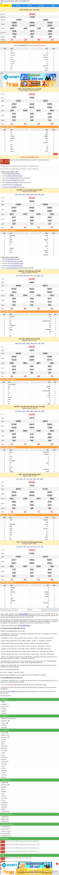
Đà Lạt (3, 755)
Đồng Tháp (4, 757)
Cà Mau (3, 752)
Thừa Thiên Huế (5, 811)
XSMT (29, 5)
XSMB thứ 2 (25, 191)
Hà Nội (3, 702)
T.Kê (53, 5)
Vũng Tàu (3, 777)
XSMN (17, 5)
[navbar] (1, 3)
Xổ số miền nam (4, 730)
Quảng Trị (3, 809)
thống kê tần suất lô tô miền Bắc (15, 261)
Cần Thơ (3, 732)
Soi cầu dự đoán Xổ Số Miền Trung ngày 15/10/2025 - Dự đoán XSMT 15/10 (22, 844)
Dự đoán (41, 5)
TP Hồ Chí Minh (5, 761)
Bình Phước (4, 748)
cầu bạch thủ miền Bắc (12, 182)
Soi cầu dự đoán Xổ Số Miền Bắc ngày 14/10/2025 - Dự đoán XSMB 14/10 (19, 166)
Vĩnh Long (3, 775)
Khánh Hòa (4, 784)
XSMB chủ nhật (25, 272)
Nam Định (3, 711)
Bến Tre (3, 743)
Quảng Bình (4, 802)
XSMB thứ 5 (25, 475)
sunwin (2, 73)
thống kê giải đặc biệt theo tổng (15, 265)
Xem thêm (29, 609)
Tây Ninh (3, 768)
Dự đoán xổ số (4, 838)
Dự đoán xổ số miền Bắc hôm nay (29, 157)
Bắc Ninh (3, 706)
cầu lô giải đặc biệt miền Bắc (14, 267)
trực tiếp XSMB (12, 187)
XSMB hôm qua (5, 819)
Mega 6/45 (3, 720)
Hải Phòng (3, 708)
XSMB (5, 5)
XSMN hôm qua (5, 816)
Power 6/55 (4, 727)
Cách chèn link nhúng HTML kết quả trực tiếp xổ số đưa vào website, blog (21, 851)
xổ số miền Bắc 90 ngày (17, 263)
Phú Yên (3, 800)
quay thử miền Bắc (11, 180)
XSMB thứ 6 (25, 408)
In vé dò (55, 154)
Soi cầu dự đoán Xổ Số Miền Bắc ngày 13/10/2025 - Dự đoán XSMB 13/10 (19, 169)
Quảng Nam (4, 807)
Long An (3, 766)
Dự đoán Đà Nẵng (5, 833)
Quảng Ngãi (4, 804)
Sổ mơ (2, 855)
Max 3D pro (4, 725)
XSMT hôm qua (5, 821)
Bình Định (3, 787)
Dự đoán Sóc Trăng (6, 831)
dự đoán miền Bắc (13, 178)
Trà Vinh (3, 772)
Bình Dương (4, 746)
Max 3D (3, 723)
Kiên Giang (4, 764)
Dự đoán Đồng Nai (5, 826)
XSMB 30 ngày (18, 184)
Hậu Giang (3, 759)
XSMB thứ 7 (25, 340)
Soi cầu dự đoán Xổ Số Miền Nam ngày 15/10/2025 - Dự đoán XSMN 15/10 (22, 847)
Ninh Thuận (4, 798)
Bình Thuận (4, 750)
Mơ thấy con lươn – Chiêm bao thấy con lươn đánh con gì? (18, 858)
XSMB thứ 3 (27, 90)
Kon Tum (3, 795)
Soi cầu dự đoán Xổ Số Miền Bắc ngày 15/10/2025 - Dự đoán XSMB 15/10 (29, 160)
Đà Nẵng (3, 782)
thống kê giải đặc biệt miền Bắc (15, 175)
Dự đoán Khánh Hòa (6, 835)
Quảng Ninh (4, 704)
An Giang (3, 739)
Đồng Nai (3, 735)
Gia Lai (3, 793)
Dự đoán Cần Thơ (5, 829)
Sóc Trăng (3, 737)
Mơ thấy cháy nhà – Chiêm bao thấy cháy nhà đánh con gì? (18, 861)
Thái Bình (3, 713)
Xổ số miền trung (5, 780)
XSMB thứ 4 (25, 543)
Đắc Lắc (3, 789)
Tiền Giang (4, 770)
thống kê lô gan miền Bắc (14, 173)
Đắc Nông (3, 791)
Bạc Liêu (3, 741)
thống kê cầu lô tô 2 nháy (14, 259)
